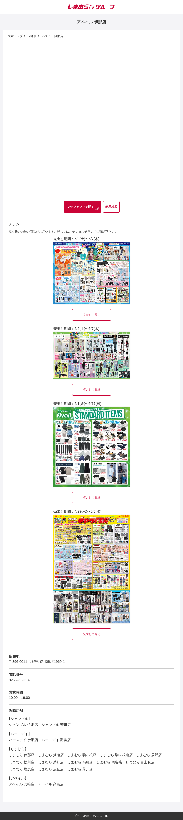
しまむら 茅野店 (51, 762)
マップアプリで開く (80, 207)
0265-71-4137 (20, 680)
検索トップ (15, 36)
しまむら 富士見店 (140, 762)
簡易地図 (111, 207)
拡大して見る (92, 315)
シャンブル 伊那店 (23, 725)
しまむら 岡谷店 (109, 762)
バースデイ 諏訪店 (56, 740)
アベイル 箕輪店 (21, 784)
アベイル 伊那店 (52, 36)
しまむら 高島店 (80, 762)
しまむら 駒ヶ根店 (81, 755)
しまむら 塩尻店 (21, 769)
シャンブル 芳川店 (56, 725)
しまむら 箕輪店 (51, 755)
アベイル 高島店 (51, 784)
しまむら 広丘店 (51, 769)
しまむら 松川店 (21, 762)
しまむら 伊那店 (21, 755)
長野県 (31, 36)
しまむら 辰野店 (149, 755)
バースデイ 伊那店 (23, 740)
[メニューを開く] (8, 6)
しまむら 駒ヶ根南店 (116, 755)
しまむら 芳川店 (80, 769)
